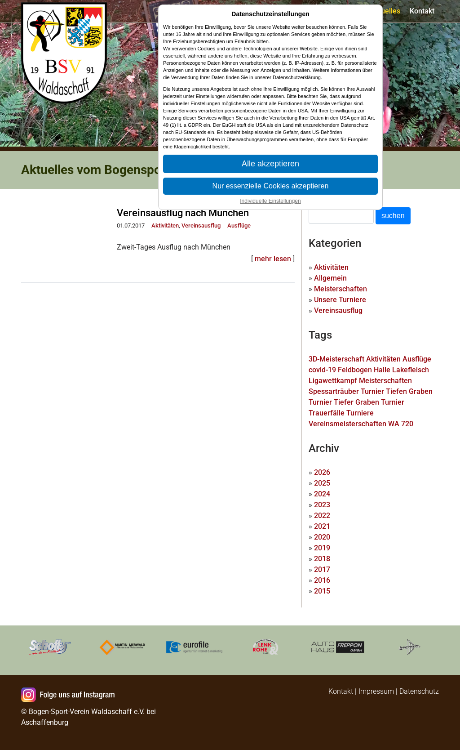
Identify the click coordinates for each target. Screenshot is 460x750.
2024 (322, 494)
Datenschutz (419, 691)
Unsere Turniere (340, 299)
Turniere (360, 413)
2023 (322, 504)
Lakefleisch (410, 370)
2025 (322, 483)
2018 (322, 558)
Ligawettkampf (333, 380)
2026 (322, 472)
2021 (322, 526)
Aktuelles (385, 11)
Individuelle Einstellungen (270, 201)
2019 (322, 548)
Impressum (376, 691)
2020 (322, 537)
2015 (322, 591)
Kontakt (422, 11)
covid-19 (322, 370)
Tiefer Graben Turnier (369, 402)
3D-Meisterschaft (336, 359)
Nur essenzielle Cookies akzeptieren (270, 186)
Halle (382, 370)
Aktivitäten (165, 225)
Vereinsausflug (201, 225)
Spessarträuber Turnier (346, 391)
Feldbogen (355, 370)
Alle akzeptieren (270, 163)
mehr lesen (273, 258)
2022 (322, 515)
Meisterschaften (340, 289)
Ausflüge (239, 225)
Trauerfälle (327, 413)
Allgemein (330, 278)
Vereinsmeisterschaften (347, 424)
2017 (322, 569)
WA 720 (400, 424)
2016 (322, 580)
